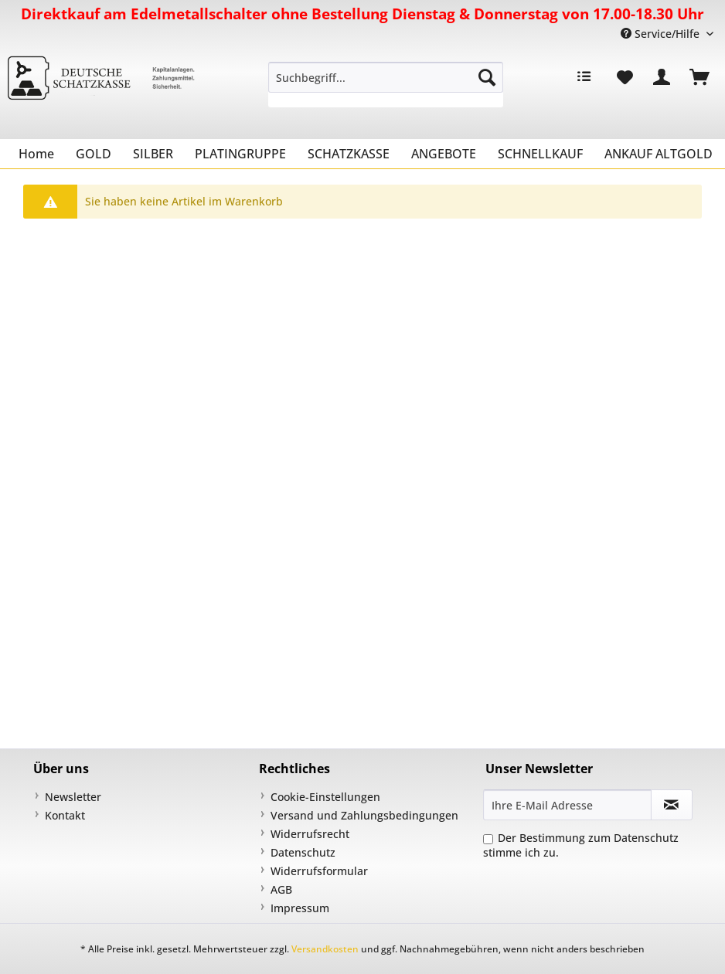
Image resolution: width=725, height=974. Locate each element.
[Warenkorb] (700, 77)
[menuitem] (386, 84)
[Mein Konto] (662, 77)
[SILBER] (153, 153)
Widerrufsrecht (310, 833)
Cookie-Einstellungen (325, 796)
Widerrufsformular (319, 871)
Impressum (300, 908)
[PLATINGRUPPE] (240, 153)
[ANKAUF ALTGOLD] (658, 153)
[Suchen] (487, 77)
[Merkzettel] (624, 77)
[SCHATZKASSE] (348, 153)
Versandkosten (325, 948)
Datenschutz (303, 852)
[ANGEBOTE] (443, 153)
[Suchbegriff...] (386, 77)
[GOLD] (93, 153)
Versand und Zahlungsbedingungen (364, 815)
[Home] (36, 153)
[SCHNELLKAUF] (540, 153)
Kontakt (65, 815)
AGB (281, 889)
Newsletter (73, 796)
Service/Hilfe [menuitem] (662, 33)
